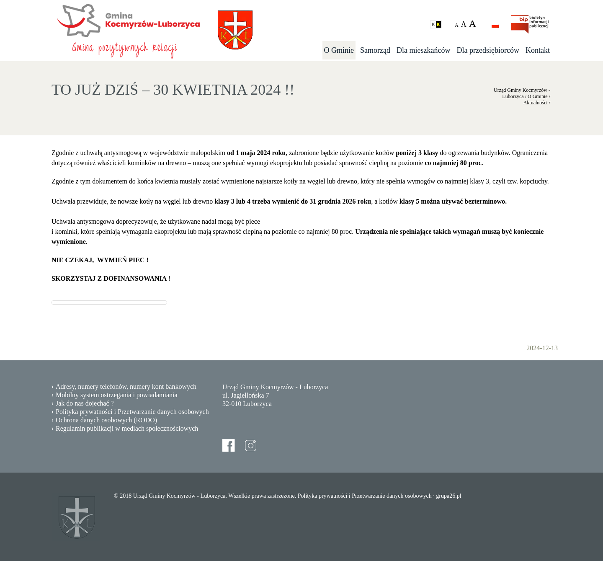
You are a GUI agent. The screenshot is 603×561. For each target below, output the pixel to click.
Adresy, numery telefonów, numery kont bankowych (126, 386)
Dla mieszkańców (423, 50)
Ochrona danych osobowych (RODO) (106, 420)
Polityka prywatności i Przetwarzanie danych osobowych (132, 411)
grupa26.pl (448, 496)
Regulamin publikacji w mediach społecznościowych (127, 428)
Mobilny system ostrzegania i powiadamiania (117, 394)
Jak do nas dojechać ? (85, 403)
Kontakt (538, 50)
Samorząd (375, 50)
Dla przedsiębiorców (488, 50)
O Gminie (339, 50)
